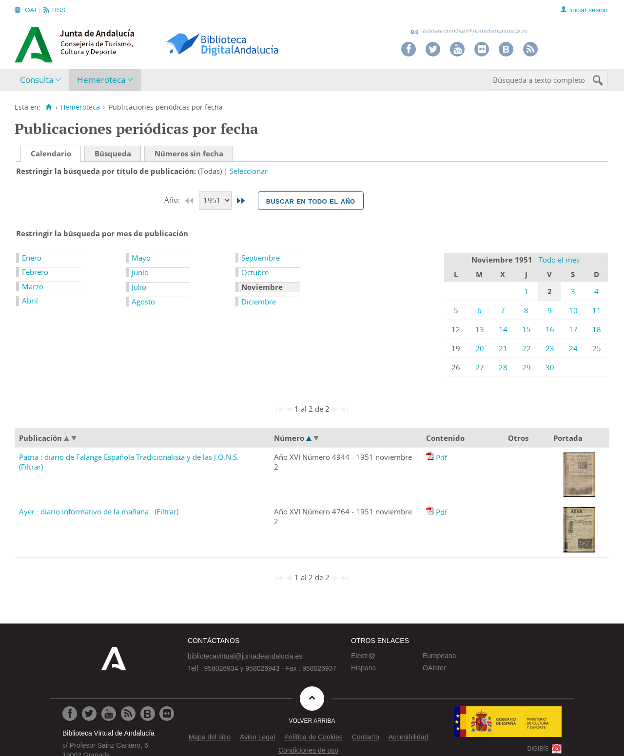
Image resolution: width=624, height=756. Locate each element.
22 (526, 348)
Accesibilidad (409, 737)
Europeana (439, 656)
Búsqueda (113, 153)
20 (479, 348)
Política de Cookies (313, 737)
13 (479, 329)
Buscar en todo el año (310, 201)
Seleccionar (249, 171)
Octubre (255, 272)
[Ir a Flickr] (166, 713)
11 (596, 310)
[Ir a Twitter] (89, 713)
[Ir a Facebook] (69, 713)
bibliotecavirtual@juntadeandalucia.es (469, 31)
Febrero (35, 272)
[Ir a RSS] (128, 713)
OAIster (434, 668)
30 (550, 367)
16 (550, 329)
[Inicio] (48, 107)
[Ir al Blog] (147, 713)
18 (596, 329)
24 (573, 348)
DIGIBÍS (538, 748)
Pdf (441, 457)
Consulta (36, 79)
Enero (31, 258)
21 (503, 348)
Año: (173, 200)
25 (596, 348)
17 (573, 329)
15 (526, 329)
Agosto (143, 301)
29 (526, 367)
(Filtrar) (31, 467)
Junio (140, 272)
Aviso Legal (257, 737)
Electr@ (363, 656)
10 (573, 310)
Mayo (141, 258)
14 (503, 329)
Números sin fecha (189, 153)
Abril (30, 300)
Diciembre (258, 301)
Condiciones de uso (308, 750)
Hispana (363, 668)
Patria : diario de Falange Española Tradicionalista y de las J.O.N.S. (129, 457)
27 (479, 367)
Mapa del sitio (210, 737)
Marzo (32, 286)
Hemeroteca (101, 79)
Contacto (365, 737)
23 (550, 348)
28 (503, 367)
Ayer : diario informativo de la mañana (84, 511)
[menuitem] (42, 80)
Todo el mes (559, 260)
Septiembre (260, 258)
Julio (139, 287)
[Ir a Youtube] (108, 713)
